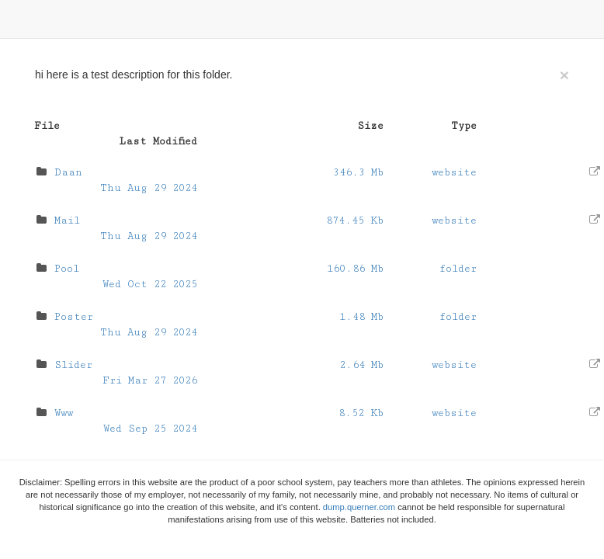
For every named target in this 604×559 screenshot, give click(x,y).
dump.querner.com (359, 507)
